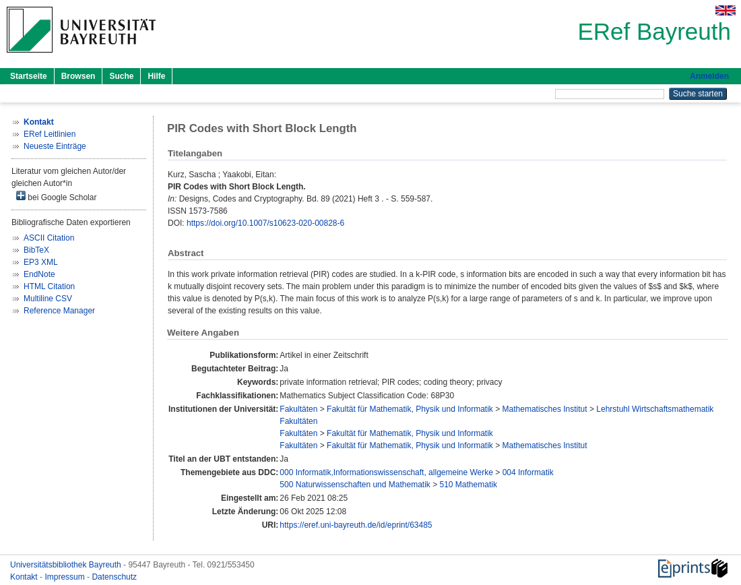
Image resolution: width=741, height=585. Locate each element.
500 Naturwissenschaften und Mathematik (355, 484)
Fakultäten (298, 409)
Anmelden (709, 76)
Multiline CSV (48, 298)
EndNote (39, 274)
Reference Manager (59, 310)
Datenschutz (114, 577)
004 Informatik (528, 472)
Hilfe (156, 76)
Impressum (65, 577)
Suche (121, 76)
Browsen (78, 76)
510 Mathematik (468, 484)
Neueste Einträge (55, 146)
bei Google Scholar (56, 196)
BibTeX (36, 250)
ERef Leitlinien (49, 134)
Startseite (28, 76)
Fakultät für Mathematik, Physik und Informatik (410, 409)
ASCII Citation (49, 238)
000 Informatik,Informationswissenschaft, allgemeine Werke (386, 472)
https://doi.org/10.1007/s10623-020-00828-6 (265, 223)
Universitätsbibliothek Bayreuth (66, 564)
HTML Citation (49, 286)
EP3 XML (41, 262)
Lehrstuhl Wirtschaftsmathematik (654, 409)
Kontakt (25, 577)
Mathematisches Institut (545, 409)
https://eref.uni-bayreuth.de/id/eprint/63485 (356, 525)
